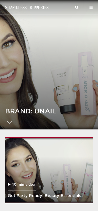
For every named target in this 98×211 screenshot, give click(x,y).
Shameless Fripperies (26, 7)
